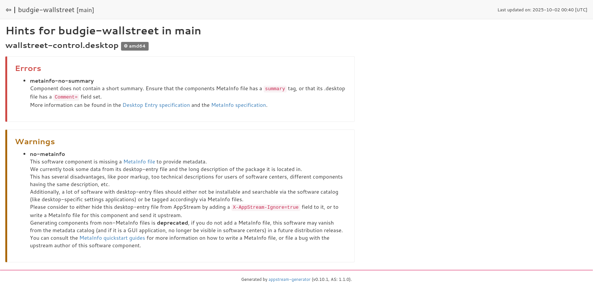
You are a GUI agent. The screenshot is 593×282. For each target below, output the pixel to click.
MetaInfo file (139, 161)
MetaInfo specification (238, 104)
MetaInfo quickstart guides (112, 236)
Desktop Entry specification (156, 104)
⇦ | (11, 9)
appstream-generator (289, 278)
